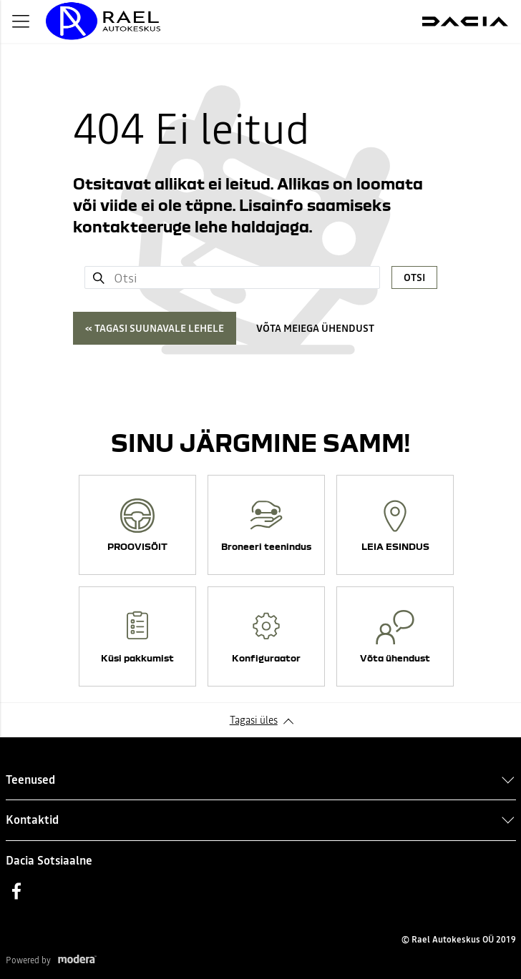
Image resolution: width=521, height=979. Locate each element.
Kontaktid (32, 819)
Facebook (16, 891)
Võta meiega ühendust (315, 328)
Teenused (30, 779)
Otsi (414, 277)
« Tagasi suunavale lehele (154, 328)
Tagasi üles (254, 720)
